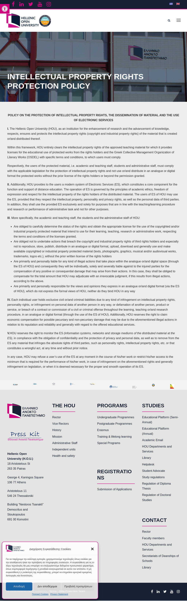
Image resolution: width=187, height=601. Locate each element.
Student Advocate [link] (153, 471)
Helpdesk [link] (148, 464)
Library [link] (146, 458)
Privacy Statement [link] (59, 594)
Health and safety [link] (63, 456)
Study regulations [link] (153, 477)
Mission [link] (57, 436)
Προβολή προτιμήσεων (78, 586)
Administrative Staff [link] (64, 443)
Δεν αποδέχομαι (47, 586)
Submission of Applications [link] (114, 489)
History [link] (56, 430)
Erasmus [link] (103, 430)
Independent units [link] (63, 449)
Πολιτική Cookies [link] (40, 594)
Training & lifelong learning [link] (114, 436)
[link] (4, 9)
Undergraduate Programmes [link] (115, 417)
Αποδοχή (19, 586)
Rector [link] (56, 417)
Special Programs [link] (108, 443)
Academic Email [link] (152, 440)
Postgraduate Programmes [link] (114, 424)
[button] (92, 549)
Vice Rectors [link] (60, 424)
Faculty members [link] (153, 538)
